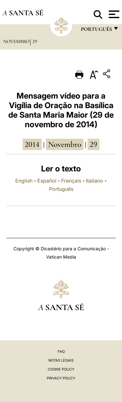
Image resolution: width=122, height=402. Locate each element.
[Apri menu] (113, 14)
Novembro (16, 41)
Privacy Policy (61, 378)
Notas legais (61, 360)
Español (46, 180)
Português (61, 189)
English (23, 180)
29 (34, 41)
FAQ (61, 351)
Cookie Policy (61, 369)
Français (71, 180)
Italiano (94, 180)
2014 (32, 144)
